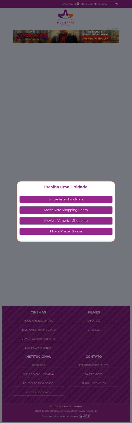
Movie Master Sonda (66, 231)
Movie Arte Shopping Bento (66, 210)
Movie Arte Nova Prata (66, 199)
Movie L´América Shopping (66, 221)
